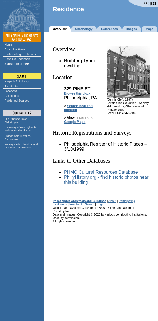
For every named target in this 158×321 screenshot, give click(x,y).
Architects (11, 86)
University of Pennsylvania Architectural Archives (21, 129)
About (112, 201)
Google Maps (74, 122)
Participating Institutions (20, 54)
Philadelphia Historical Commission (18, 137)
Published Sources (17, 100)
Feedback (75, 204)
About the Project (16, 49)
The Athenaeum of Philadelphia (16, 120)
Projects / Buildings (17, 81)
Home (8, 44)
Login (100, 204)
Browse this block (77, 93)
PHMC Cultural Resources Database (101, 172)
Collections (12, 95)
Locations (11, 91)
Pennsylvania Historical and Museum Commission (21, 146)
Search (89, 204)
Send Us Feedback (17, 59)
